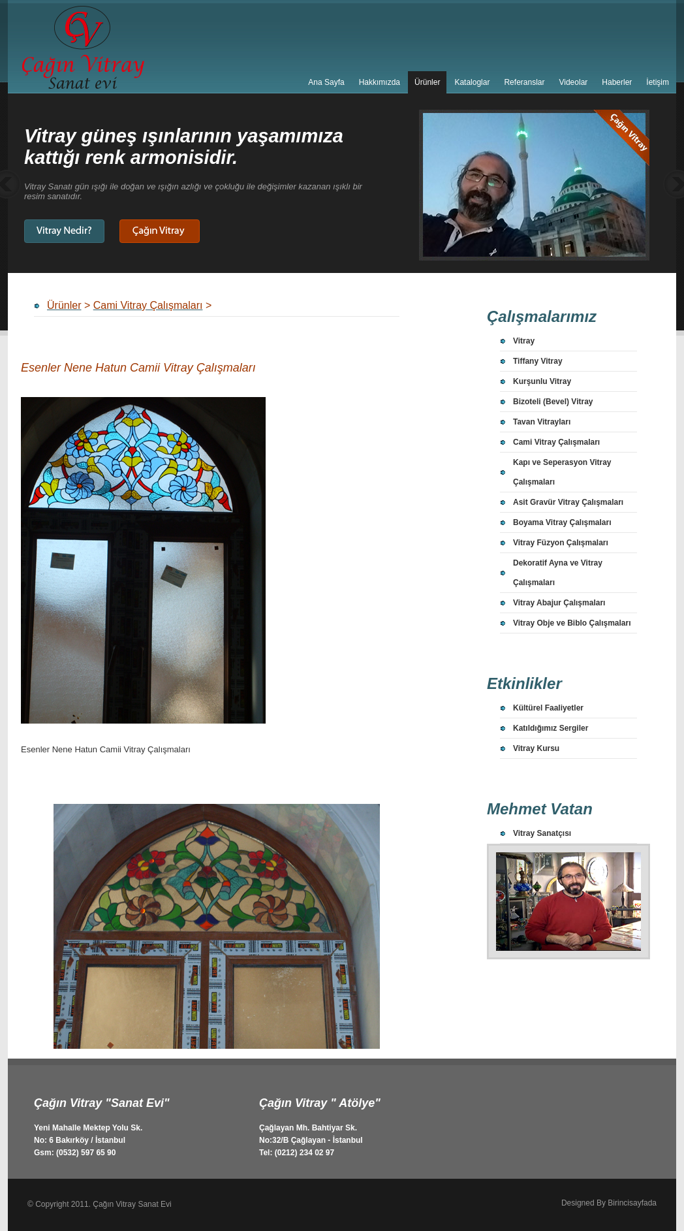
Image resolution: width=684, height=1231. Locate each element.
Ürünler (427, 82)
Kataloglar (472, 82)
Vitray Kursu (536, 748)
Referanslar (524, 82)
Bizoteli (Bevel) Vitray (553, 401)
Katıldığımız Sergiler (550, 728)
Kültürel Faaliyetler (548, 707)
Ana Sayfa (326, 82)
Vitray (524, 340)
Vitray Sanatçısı (542, 833)
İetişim (657, 82)
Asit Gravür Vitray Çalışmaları (568, 502)
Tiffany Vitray (538, 361)
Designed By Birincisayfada (609, 1202)
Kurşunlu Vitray (542, 381)
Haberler (617, 82)
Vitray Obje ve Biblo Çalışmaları (572, 623)
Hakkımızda (379, 82)
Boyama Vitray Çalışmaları (562, 522)
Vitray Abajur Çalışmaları (559, 602)
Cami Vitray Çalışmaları (556, 442)
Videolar (573, 82)
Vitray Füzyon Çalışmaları (560, 542)
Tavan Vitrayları (541, 421)
